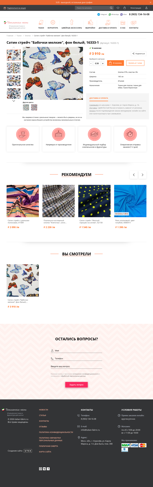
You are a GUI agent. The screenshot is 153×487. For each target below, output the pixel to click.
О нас (123, 28)
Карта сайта (45, 452)
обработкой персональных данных (73, 376)
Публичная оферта (48, 446)
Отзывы (43, 426)
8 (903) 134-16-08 (139, 14)
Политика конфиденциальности (56, 432)
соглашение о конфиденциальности (86, 374)
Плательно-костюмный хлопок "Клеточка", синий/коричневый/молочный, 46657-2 (55, 221)
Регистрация (136, 8)
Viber (125, 14)
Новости (43, 410)
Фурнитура (53, 28)
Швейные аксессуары (72, 28)
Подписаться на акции (16, 8)
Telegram (104, 14)
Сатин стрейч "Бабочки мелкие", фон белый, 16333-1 (18, 301)
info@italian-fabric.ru (90, 430)
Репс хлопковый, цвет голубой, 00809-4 (125, 221)
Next (13, 101)
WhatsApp (115, 14)
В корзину (117, 63)
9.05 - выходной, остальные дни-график (74, 2)
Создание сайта (15, 450)
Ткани (41, 28)
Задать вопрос (76, 384)
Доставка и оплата (108, 28)
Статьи (42, 415)
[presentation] (134, 175)
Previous (13, 47)
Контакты (133, 28)
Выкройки (90, 28)
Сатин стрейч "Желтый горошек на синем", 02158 (91, 221)
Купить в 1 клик (135, 63)
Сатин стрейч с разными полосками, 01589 (18, 221)
